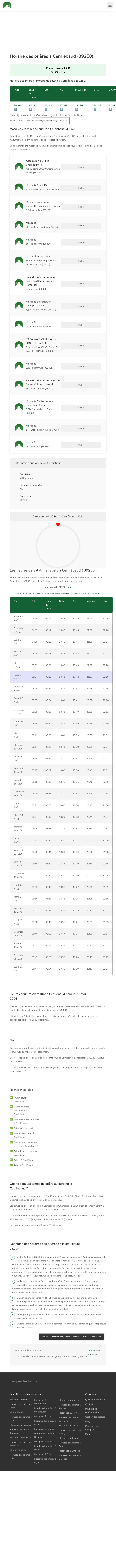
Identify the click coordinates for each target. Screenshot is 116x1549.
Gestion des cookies (95, 1374)
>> (69, 545)
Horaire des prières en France (65, 1294)
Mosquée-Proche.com (23, 1339)
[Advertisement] (53, 30)
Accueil (45, 1294)
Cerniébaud (95, 1294)
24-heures (95, 551)
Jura (85, 1294)
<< (47, 545)
